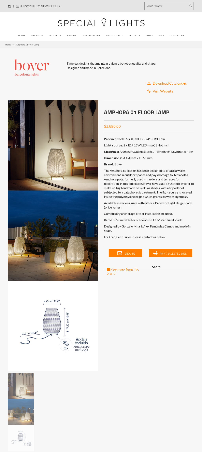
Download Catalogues (167, 83)
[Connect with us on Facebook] (13, 6)
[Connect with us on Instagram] (9, 6)
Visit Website (160, 91)
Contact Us (177, 35)
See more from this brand (123, 271)
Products (55, 35)
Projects (134, 35)
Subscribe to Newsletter (38, 6)
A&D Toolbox (114, 35)
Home (21, 35)
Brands (71, 35)
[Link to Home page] (101, 22)
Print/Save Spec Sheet (170, 253)
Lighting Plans (91, 35)
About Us (37, 35)
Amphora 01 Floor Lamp (27, 44)
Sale (161, 35)
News (149, 35)
